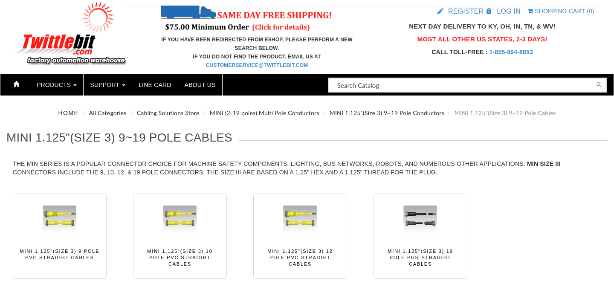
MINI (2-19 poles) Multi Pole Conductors (264, 112)
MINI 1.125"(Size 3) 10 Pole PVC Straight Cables (179, 258)
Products (57, 84)
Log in (508, 11)
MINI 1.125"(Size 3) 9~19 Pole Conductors (387, 112)
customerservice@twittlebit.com (257, 65)
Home (68, 113)
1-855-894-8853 (511, 52)
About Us (200, 84)
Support (107, 84)
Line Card (155, 84)
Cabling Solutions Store (168, 112)
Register (466, 11)
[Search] (599, 84)
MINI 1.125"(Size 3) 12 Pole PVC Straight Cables (300, 258)
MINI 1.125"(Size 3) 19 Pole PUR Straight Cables (420, 258)
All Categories (108, 112)
